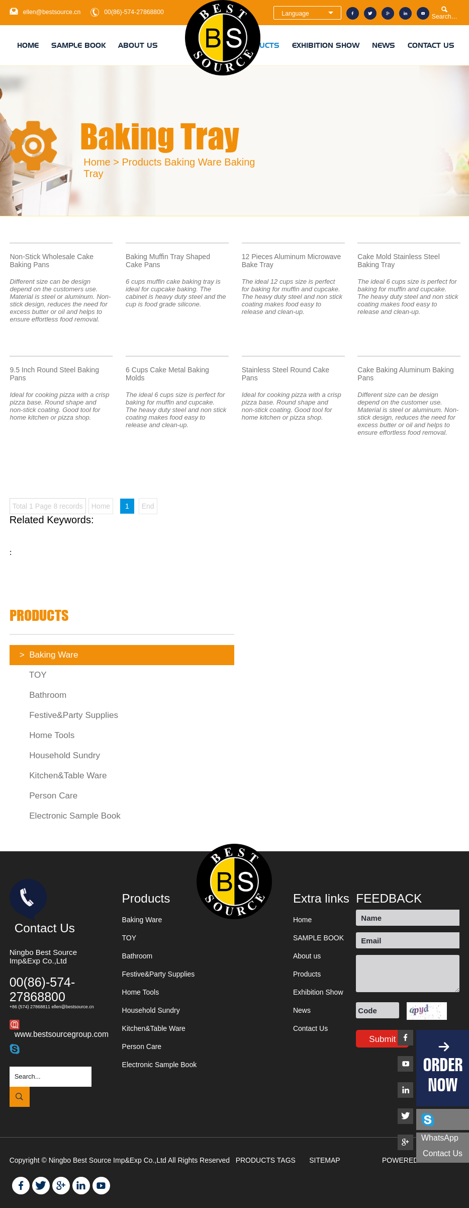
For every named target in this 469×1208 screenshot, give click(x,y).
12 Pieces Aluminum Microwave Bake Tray (291, 261)
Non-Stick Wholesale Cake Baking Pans (51, 261)
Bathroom (43, 695)
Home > (101, 162)
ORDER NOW (442, 1075)
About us (138, 45)
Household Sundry (60, 755)
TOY (33, 675)
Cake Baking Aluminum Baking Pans (405, 374)
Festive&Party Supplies (69, 715)
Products (142, 162)
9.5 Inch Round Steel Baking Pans (54, 374)
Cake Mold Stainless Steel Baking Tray (398, 261)
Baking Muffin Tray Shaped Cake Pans (168, 261)
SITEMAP (325, 1160)
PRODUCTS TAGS (267, 1160)
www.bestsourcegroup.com (62, 1034)
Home (28, 45)
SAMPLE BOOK (78, 45)
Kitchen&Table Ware (63, 775)
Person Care (49, 795)
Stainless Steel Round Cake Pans (285, 374)
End (148, 506)
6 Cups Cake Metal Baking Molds (167, 374)
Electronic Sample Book (70, 816)
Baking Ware (193, 162)
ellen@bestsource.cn (52, 12)
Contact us (442, 1153)
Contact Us (431, 45)
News (383, 45)
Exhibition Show (325, 45)
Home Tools (47, 735)
